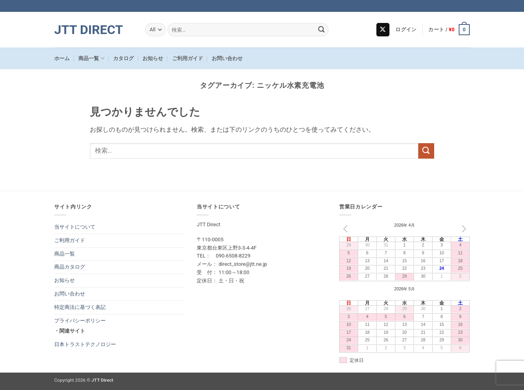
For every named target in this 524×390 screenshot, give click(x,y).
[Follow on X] (382, 29)
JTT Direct (88, 29)
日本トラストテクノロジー (85, 344)
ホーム (62, 58)
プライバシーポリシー (80, 321)
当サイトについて (74, 227)
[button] (405, 30)
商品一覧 (91, 58)
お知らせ (152, 58)
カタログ (123, 58)
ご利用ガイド (187, 58)
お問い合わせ (227, 58)
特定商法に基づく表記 (80, 307)
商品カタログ (69, 267)
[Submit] (321, 29)
